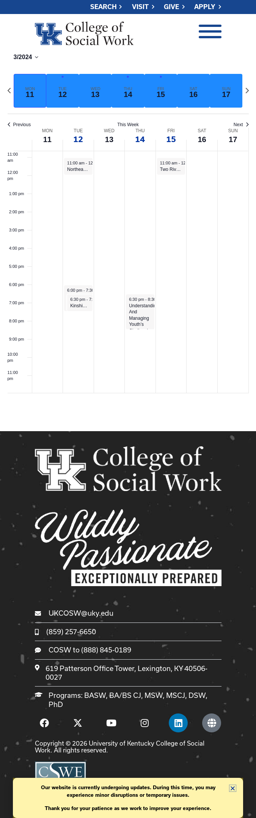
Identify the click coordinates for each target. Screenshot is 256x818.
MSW (153, 695)
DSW (197, 695)
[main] (128, 223)
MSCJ (175, 695)
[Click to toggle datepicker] (26, 60)
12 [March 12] (78, 139)
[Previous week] (9, 90)
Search (103, 7)
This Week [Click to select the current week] (127, 124)
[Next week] (247, 90)
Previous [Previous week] (19, 124)
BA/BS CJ (125, 695)
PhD (56, 704)
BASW (95, 695)
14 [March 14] (140, 139)
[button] (233, 788)
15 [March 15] (171, 139)
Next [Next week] (241, 124)
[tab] (30, 91)
